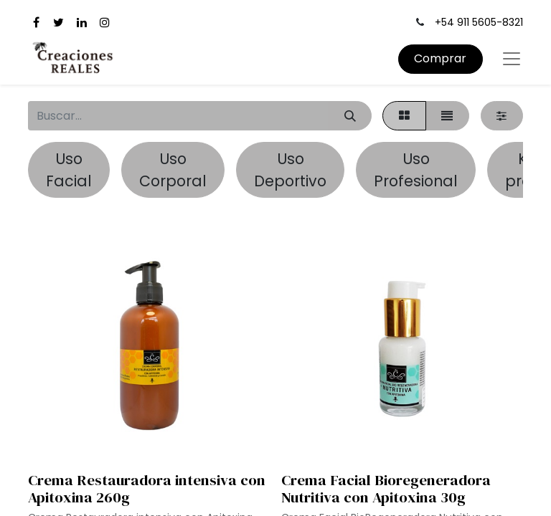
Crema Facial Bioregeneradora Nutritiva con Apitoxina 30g (386, 489)
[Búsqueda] (350, 115)
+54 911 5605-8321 (479, 22)
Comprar (440, 58)
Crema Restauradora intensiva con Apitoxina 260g (146, 489)
